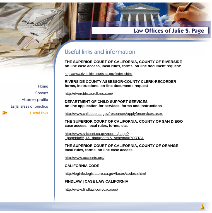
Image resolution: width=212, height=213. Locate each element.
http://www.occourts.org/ (84, 158)
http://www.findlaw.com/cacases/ (91, 189)
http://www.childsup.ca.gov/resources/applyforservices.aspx (114, 114)
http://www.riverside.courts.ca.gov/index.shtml (98, 74)
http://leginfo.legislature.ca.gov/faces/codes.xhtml (105, 173)
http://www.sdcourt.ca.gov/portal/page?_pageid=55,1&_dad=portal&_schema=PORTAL (104, 136)
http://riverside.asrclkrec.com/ (89, 93)
